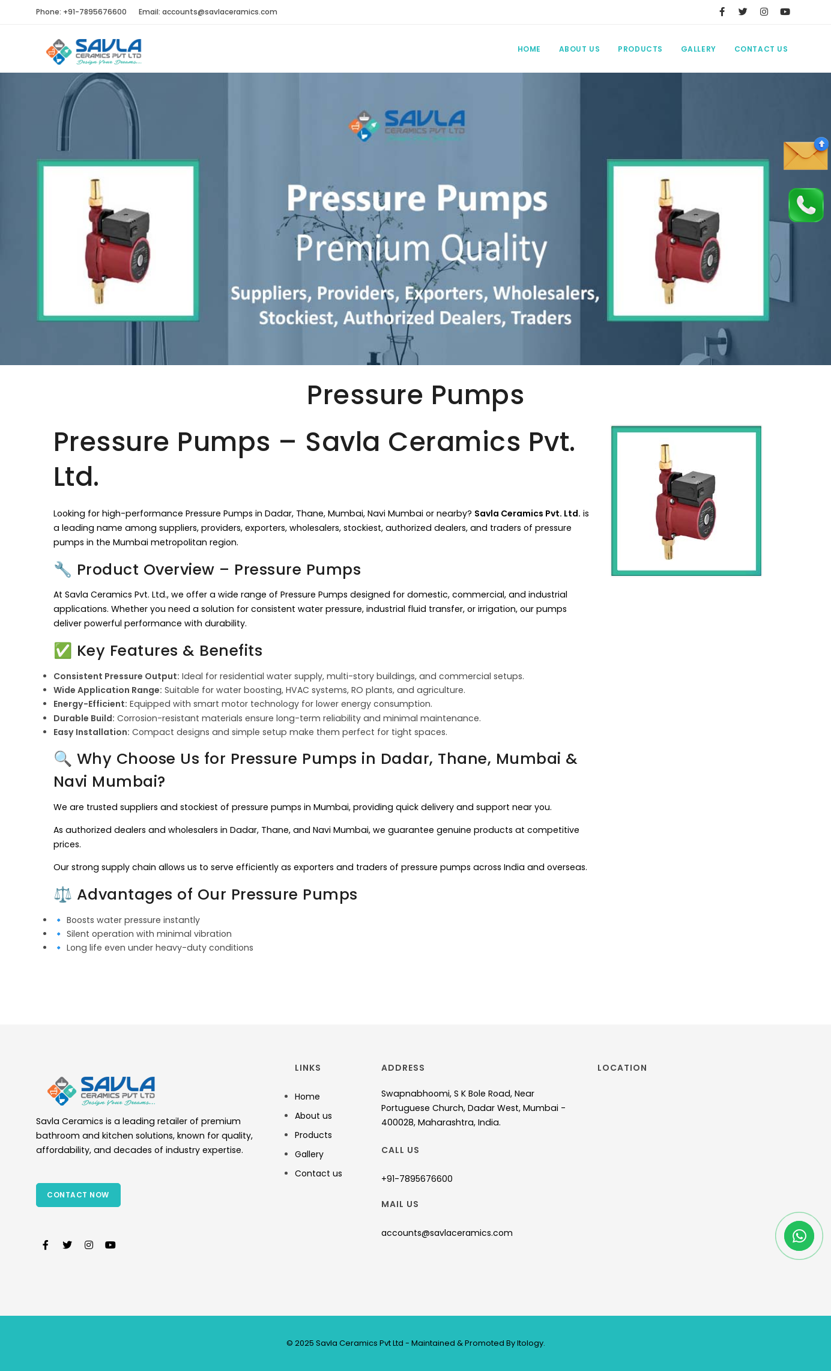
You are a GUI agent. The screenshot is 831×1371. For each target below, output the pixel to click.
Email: (208, 12)
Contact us (318, 1173)
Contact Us (761, 49)
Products (639, 49)
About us (313, 1116)
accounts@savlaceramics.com (447, 1233)
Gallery (698, 49)
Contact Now (78, 1195)
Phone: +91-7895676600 (81, 12)
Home (528, 49)
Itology (529, 1343)
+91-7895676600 (417, 1179)
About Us (579, 49)
